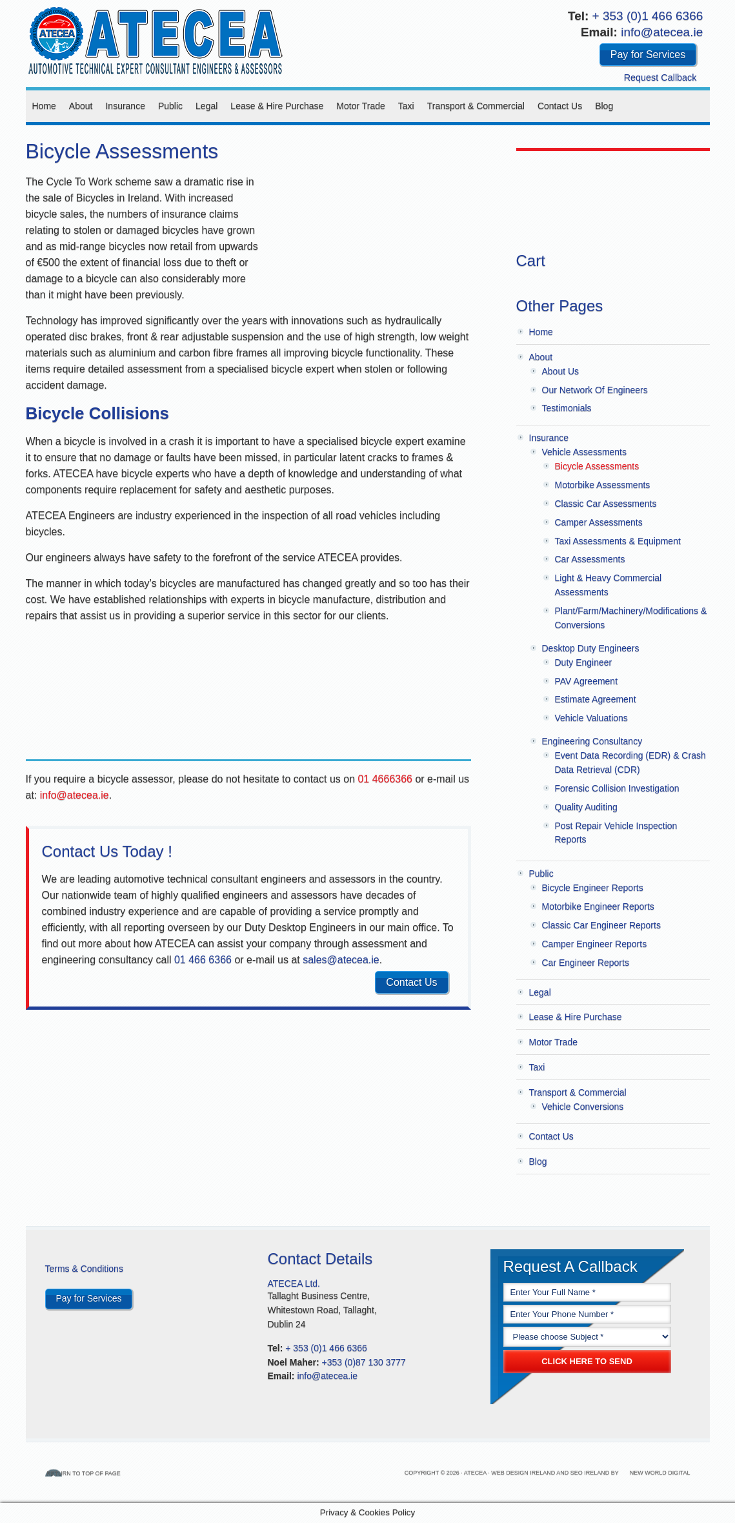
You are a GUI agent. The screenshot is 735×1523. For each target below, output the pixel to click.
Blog (604, 106)
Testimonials (567, 408)
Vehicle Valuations (591, 718)
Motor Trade (360, 106)
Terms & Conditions (84, 1268)
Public (170, 106)
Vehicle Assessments (584, 452)
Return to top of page (108, 1472)
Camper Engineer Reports (594, 944)
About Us (560, 371)
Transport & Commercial (476, 106)
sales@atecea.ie (341, 959)
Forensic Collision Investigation (617, 788)
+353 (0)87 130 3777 (364, 1362)
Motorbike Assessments (602, 485)
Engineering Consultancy (592, 741)
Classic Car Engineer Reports (601, 925)
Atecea (155, 38)
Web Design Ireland (523, 1472)
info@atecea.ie (662, 32)
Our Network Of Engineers (595, 390)
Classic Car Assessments (606, 503)
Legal (206, 106)
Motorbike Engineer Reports (598, 906)
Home (44, 106)
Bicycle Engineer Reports (592, 888)
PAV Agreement (586, 681)
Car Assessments (590, 559)
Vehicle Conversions (583, 1106)
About (81, 106)
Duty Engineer (583, 662)
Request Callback (660, 77)
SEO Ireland (590, 1472)
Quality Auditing (586, 807)
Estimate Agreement (595, 699)
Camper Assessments (599, 522)
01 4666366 (384, 778)
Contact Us (560, 106)
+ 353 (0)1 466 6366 (647, 16)
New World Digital (660, 1472)
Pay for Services (647, 54)
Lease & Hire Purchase (276, 106)
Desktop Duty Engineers (590, 648)
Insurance (125, 106)
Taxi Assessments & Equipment (618, 541)
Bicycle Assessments (597, 466)
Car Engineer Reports (585, 962)
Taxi (406, 106)
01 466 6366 (203, 959)
